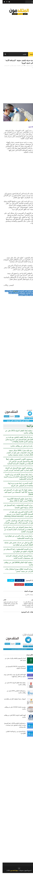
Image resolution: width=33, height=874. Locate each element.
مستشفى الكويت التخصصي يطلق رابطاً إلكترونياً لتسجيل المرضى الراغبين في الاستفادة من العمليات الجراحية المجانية (17, 462)
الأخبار (20, 66)
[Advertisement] (16, 33)
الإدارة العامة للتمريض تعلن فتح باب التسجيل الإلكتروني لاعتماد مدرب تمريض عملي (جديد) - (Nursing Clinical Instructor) (16, 515)
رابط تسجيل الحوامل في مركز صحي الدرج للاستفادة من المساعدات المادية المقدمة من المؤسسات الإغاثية (16, 530)
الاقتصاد (16, 66)
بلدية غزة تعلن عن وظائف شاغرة (19, 447)
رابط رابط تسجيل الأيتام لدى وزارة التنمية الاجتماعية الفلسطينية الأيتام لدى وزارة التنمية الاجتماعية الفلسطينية (16, 478)
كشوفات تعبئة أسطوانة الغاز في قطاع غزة (12, 700)
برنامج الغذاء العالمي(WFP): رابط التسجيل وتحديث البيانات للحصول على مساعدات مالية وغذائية (12, 726)
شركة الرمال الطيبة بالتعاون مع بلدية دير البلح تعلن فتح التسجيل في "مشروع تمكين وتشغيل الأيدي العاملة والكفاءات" (17, 440)
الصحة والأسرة (10, 66)
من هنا (13, 292)
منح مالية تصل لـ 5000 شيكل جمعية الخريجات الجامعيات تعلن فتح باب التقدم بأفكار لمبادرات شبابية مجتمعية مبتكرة (17, 454)
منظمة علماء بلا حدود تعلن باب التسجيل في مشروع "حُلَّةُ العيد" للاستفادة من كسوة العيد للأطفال (16, 493)
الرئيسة (29, 55)
